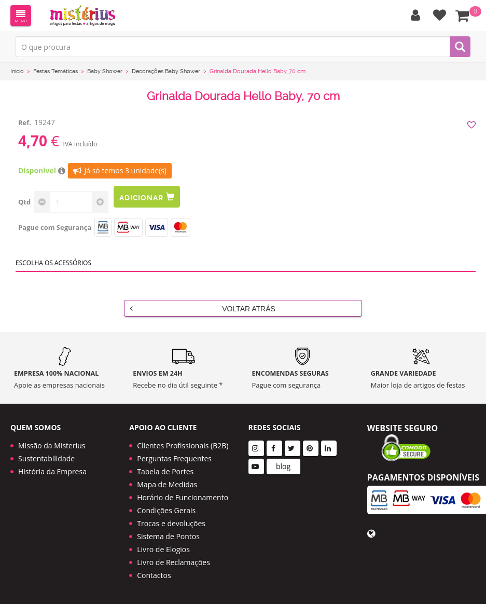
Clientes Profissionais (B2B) (182, 445)
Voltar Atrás (202, 308)
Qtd (24, 202)
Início (17, 71)
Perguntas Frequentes (174, 458)
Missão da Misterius (51, 445)
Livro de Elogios (163, 549)
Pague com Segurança (54, 227)
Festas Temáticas (55, 71)
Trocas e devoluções (171, 523)
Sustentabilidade (46, 458)
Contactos (154, 575)
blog (283, 466)
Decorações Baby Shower (166, 71)
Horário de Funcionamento (182, 497)
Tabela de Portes (165, 471)
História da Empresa (52, 471)
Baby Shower (104, 71)
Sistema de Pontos (168, 536)
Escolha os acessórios (53, 262)
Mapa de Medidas (167, 484)
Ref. (24, 122)
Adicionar (146, 197)
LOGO (82, 15)
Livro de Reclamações (173, 562)
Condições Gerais (166, 510)
